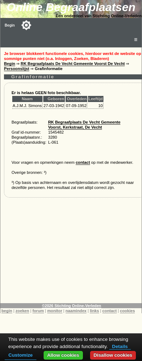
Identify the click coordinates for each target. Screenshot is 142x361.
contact (83, 162)
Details (120, 346)
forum (38, 311)
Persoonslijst (16, 68)
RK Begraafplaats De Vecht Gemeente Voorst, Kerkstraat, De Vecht (84, 124)
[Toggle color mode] (26, 25)
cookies (127, 311)
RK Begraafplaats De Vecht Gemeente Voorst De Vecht (73, 63)
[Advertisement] (71, 253)
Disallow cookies (113, 355)
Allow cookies (63, 355)
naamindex (76, 311)
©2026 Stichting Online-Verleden (71, 306)
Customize (20, 355)
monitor (54, 311)
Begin (10, 25)
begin (6, 311)
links (94, 311)
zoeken (22, 311)
